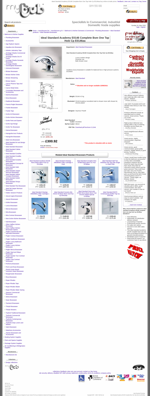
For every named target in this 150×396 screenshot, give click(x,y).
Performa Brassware (12, 264)
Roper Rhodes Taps (12, 283)
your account (78, 371)
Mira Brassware (11, 212)
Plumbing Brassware (12, 37)
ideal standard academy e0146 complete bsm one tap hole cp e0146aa (139, 83)
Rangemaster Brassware (14, 274)
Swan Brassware (11, 300)
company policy (106, 373)
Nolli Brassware (11, 222)
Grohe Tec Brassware (13, 127)
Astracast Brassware (12, 68)
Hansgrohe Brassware (13, 136)
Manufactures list (11, 355)
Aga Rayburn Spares (12, 44)
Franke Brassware (12, 107)
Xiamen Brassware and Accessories (13, 333)
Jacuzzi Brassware (12, 199)
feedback (120, 1)
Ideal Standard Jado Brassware (12, 168)
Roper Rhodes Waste (13, 287)
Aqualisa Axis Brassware (14, 47)
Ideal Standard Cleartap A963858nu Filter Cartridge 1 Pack (39, 193)
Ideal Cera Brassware (13, 140)
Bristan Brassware (12, 71)
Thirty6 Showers (11, 309)
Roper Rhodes (10, 280)
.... (135, 205)
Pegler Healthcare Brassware (15, 239)
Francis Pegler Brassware (14, 104)
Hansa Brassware (11, 130)
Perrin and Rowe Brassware (15, 267)
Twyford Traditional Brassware (15, 313)
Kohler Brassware (11, 202)
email (42, 147)
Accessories (10, 41)
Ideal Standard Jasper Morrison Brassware (13, 171)
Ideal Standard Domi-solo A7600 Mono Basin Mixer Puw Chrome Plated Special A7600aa (87, 193)
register (143, 27)
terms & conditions (94, 373)
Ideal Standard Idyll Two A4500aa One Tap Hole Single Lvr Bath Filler (110, 162)
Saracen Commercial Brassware (12, 293)
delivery (50, 373)
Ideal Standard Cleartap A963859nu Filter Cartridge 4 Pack (63, 162)
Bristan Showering (12, 78)
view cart (127, 1)
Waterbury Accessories (13, 330)
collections (56, 371)
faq (140, 1)
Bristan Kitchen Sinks (13, 74)
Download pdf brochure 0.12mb (85, 127)
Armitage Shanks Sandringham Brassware (14, 64)
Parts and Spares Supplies (13, 340)
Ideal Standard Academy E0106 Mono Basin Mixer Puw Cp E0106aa (40, 162)
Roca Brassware (11, 277)
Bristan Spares (10, 81)
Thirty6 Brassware (12, 306)
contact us (135, 1)
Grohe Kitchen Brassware (14, 117)
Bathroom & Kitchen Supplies (14, 34)
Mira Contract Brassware (14, 215)
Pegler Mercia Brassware (14, 249)
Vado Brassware (11, 327)
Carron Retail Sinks (12, 88)
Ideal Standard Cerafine (13, 153)
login (138, 27)
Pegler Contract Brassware (14, 236)
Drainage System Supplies (13, 343)
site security (43, 373)
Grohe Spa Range (12, 124)
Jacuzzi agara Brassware (14, 196)
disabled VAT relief (60, 373)
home (144, 1)
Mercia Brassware (12, 209)
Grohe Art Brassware (12, 114)
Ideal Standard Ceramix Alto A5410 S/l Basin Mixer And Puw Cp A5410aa (63, 193)
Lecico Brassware (11, 205)
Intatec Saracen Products (14, 193)
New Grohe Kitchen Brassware (16, 218)
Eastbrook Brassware (13, 101)
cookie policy (83, 373)
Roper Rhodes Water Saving (15, 290)
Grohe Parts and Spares (14, 120)
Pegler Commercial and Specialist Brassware (13, 232)
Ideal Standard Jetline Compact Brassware (13, 175)
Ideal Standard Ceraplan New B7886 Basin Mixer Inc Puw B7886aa (86, 162)
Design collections (12, 362)
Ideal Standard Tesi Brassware (16, 186)
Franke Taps (10, 111)
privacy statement (72, 373)
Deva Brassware (11, 98)
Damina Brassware (12, 95)
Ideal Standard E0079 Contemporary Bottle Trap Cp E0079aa (110, 193)
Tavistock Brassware (12, 303)
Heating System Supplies (13, 337)
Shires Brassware (11, 297)
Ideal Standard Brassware (14, 147)
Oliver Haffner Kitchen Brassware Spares (13, 228)
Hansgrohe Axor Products (14, 133)
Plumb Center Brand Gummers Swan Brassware (15, 270)
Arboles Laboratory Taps (14, 50)
